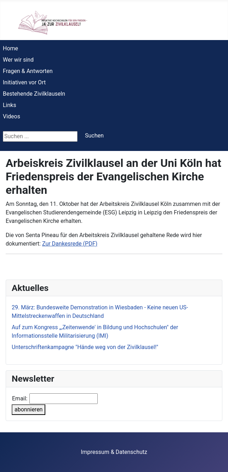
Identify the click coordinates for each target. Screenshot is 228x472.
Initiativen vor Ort (24, 82)
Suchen (94, 135)
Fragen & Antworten (28, 71)
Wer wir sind (18, 59)
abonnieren (28, 409)
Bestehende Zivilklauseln (34, 93)
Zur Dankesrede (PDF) (69, 243)
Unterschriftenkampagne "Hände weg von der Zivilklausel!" (85, 347)
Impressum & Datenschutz (114, 452)
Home (10, 48)
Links (9, 105)
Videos (11, 116)
